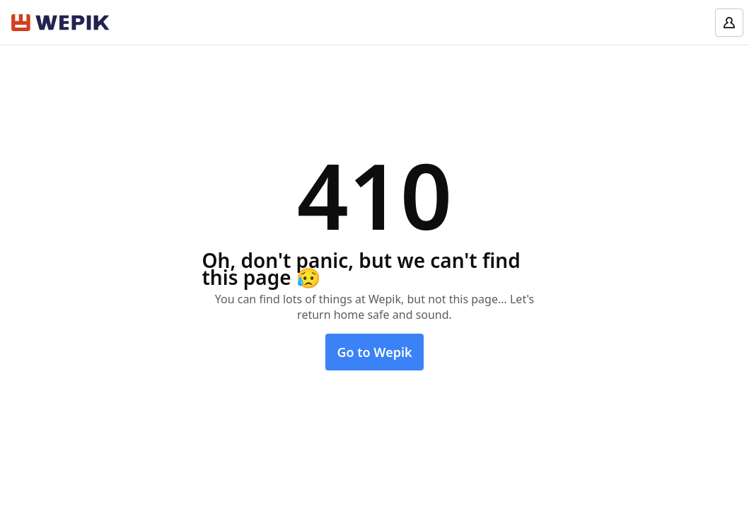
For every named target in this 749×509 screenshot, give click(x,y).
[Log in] (729, 22)
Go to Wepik (374, 352)
